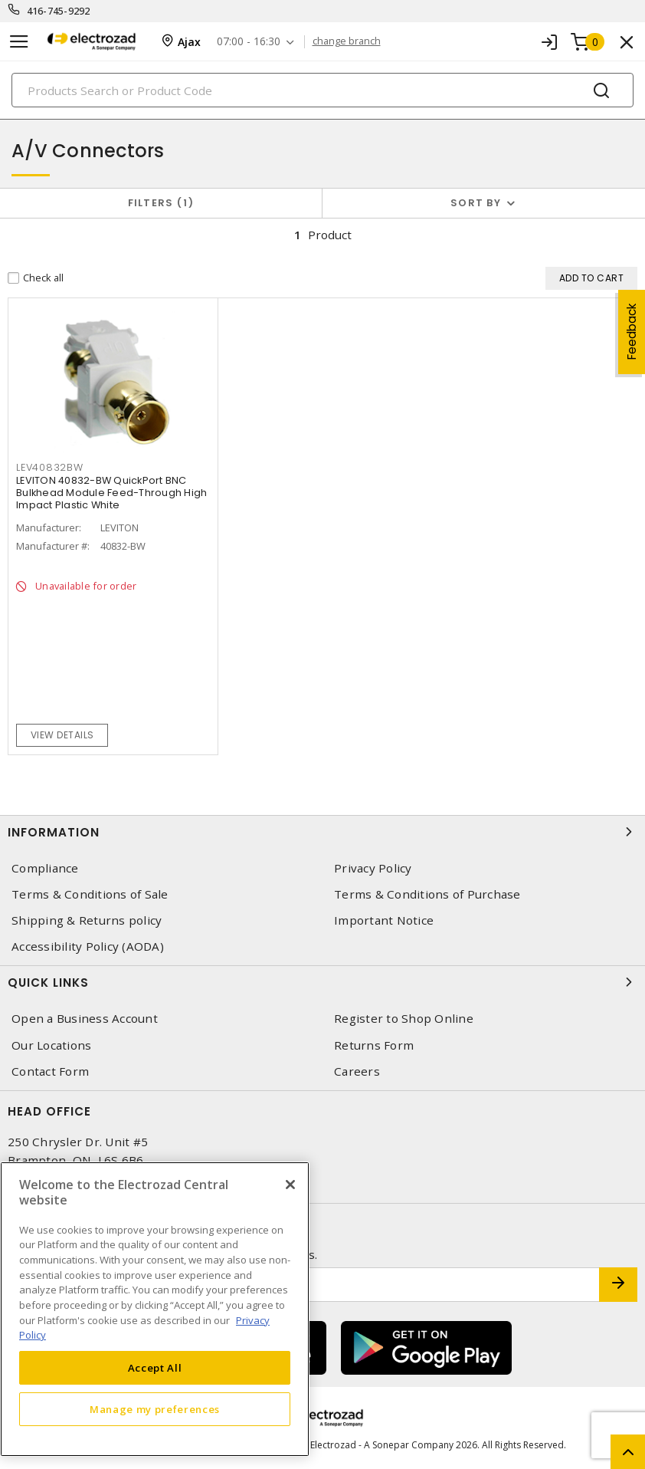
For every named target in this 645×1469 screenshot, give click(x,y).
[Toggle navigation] (19, 42)
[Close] (290, 1184)
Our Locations (51, 1045)
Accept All (155, 1368)
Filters (161, 202)
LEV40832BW (49, 467)
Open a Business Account (84, 1018)
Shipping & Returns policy (86, 920)
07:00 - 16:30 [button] (248, 41)
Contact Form (50, 1071)
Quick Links (322, 982)
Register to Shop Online (403, 1018)
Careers (357, 1071)
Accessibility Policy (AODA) (87, 946)
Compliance (45, 868)
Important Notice (384, 920)
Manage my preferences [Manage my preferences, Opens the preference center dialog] (155, 1409)
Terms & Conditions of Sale (90, 894)
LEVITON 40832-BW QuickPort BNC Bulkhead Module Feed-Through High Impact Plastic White (111, 492)
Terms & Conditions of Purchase (427, 894)
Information (322, 831)
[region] (154, 1309)
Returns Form (374, 1045)
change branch (347, 41)
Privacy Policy (373, 868)
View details (62, 734)
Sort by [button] (475, 202)
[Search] (322, 90)
